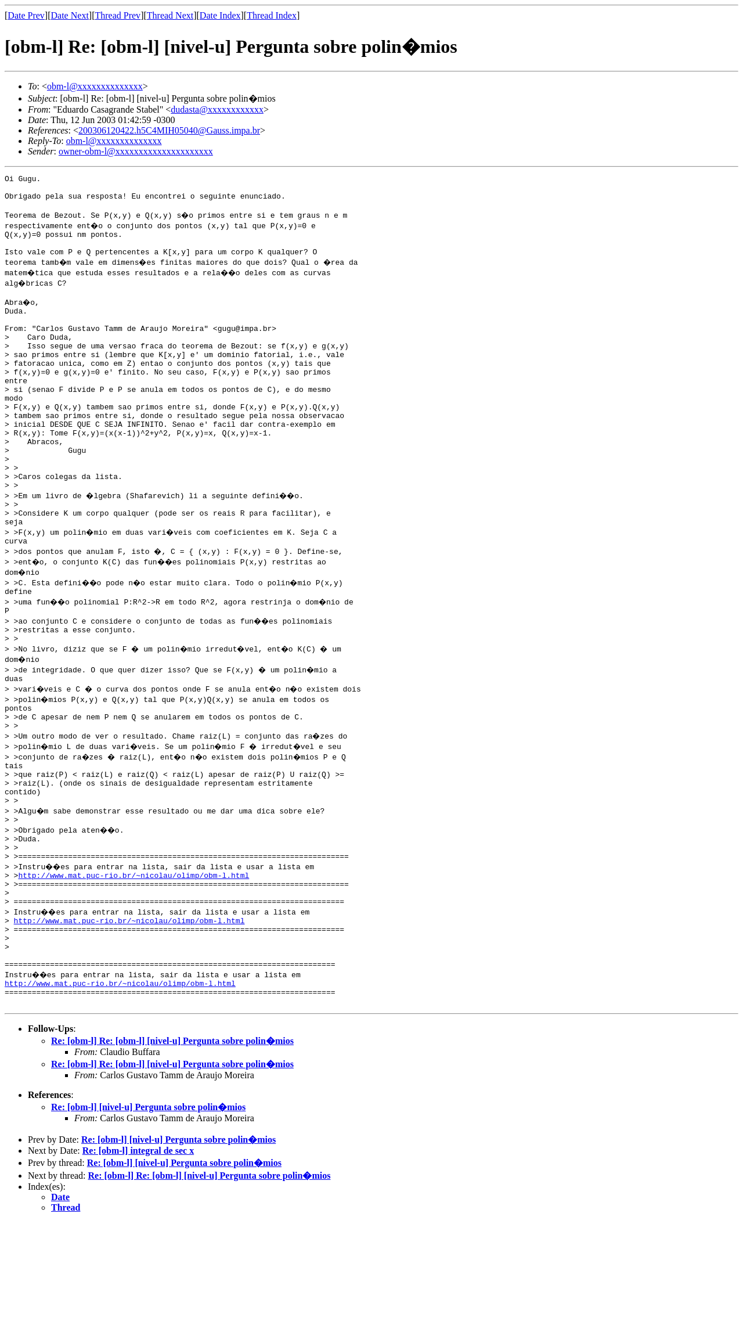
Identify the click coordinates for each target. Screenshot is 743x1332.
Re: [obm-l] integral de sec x (138, 1260)
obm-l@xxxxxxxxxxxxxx (95, 86)
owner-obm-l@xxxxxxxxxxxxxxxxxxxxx (136, 151)
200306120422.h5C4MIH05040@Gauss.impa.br (169, 130)
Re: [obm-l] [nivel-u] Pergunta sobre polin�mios (148, 1217)
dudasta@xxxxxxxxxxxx (217, 109)
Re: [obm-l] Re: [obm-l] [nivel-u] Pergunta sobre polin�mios (172, 1150)
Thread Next (170, 15)
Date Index (220, 15)
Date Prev (26, 15)
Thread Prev (117, 15)
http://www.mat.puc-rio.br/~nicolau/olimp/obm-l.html (133, 964)
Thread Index (272, 15)
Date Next (70, 15)
